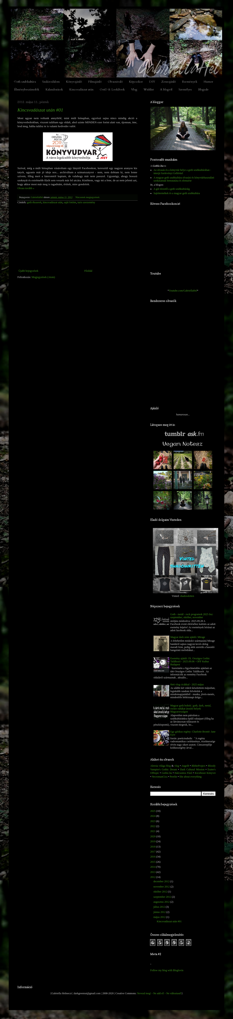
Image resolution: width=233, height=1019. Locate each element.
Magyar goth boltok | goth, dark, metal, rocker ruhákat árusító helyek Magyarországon (190, 708)
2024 (152, 816)
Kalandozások (54, 89)
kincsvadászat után (52, 202)
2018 (152, 846)
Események (189, 82)
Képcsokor (136, 82)
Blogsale (203, 89)
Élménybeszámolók (26, 89)
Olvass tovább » (25, 188)
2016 (152, 856)
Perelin (173, 776)
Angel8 (185, 765)
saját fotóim (70, 202)
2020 (152, 836)
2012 (152, 877)
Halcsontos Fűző (183, 772)
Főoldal (88, 270)
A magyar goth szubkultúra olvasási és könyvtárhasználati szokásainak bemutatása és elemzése (184, 179)
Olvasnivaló (115, 82)
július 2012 (159, 906)
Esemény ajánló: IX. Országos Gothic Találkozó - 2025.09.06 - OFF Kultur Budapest (190, 661)
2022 (152, 826)
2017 (152, 851)
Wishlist (149, 89)
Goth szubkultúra (25, 82)
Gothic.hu (167, 772)
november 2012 (161, 886)
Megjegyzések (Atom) (43, 277)
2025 (152, 811)
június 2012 (159, 912)
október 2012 (160, 891)
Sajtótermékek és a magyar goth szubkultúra (177, 193)
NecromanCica (159, 776)
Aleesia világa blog (160, 765)
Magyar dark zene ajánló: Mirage (187, 637)
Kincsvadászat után (81, 89)
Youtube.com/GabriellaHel (183, 290)
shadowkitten (187, 596)
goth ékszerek (34, 202)
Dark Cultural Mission (192, 769)
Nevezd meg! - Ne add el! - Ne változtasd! (159, 993)
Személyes (185, 89)
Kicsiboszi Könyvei (205, 772)
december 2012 (161, 881)
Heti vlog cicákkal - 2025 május (187, 684)
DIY (152, 82)
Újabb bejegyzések (28, 270)
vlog (176, 765)
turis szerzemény (86, 202)
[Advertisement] (77, 237)
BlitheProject (198, 765)
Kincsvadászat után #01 (40, 110)
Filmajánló (94, 82)
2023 (152, 821)
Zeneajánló (168, 82)
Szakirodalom (51, 82)
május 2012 (159, 917)
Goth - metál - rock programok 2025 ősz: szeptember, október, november (191, 616)
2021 (152, 831)
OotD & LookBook (112, 89)
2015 (152, 861)
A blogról (166, 89)
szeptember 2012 (162, 896)
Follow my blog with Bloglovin (166, 970)
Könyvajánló (74, 82)
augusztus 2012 (161, 901)
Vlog (134, 89)
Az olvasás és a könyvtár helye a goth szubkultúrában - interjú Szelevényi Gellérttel (182, 171)
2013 (152, 872)
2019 (152, 841)
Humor (208, 82)
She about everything (190, 776)
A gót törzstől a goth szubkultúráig (172, 188)
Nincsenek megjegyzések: (87, 197)
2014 (152, 866)
